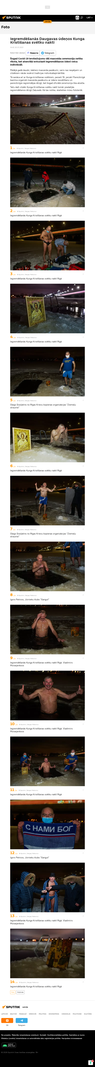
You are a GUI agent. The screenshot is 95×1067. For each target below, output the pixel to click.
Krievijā (32, 1014)
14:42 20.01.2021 (16, 47)
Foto (12, 992)
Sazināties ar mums (77, 1035)
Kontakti (43, 1035)
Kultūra (88, 1014)
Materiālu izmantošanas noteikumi (25, 1035)
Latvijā (4, 1014)
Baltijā (13, 1014)
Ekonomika (54, 1014)
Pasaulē (22, 1014)
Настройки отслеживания (72, 1038)
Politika (42, 1014)
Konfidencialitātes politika (57, 1035)
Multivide (20, 992)
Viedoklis (66, 1014)
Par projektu (6, 1035)
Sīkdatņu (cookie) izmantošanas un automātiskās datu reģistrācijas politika (31, 1038)
